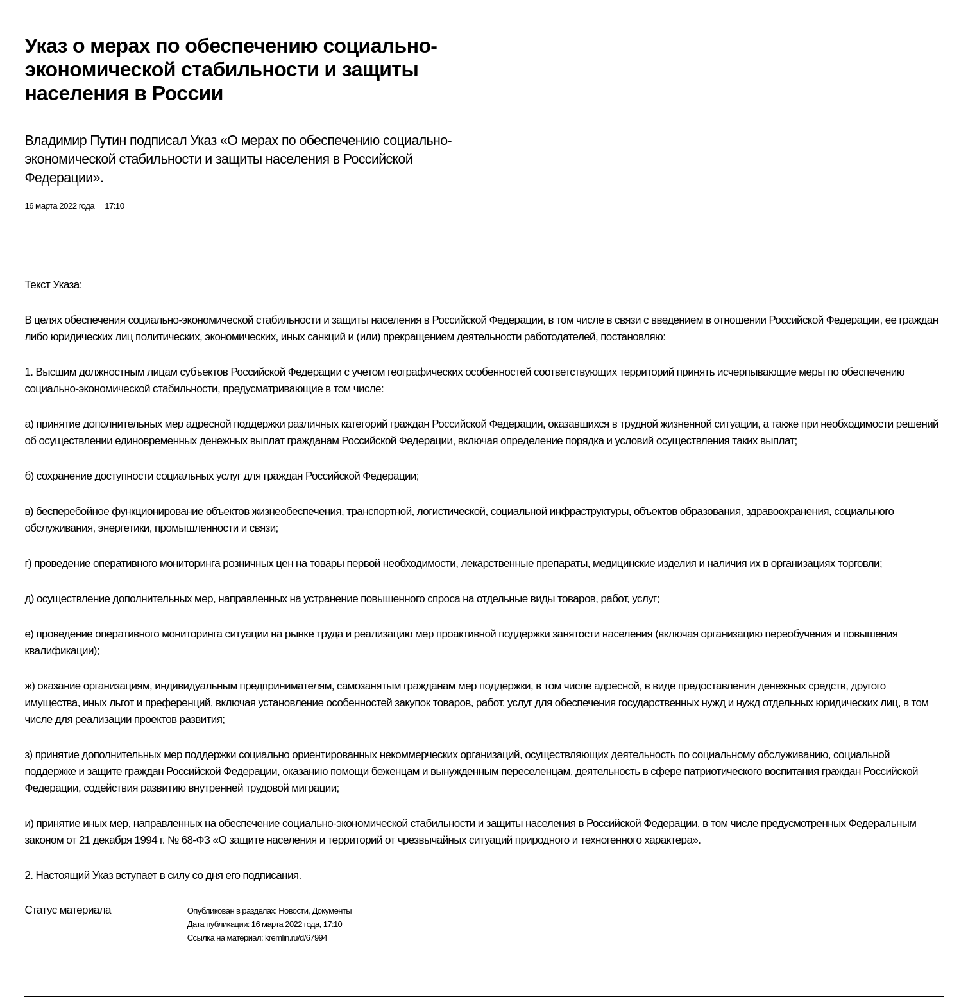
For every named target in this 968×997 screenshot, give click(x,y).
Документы (332, 910)
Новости (293, 910)
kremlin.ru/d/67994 (296, 937)
